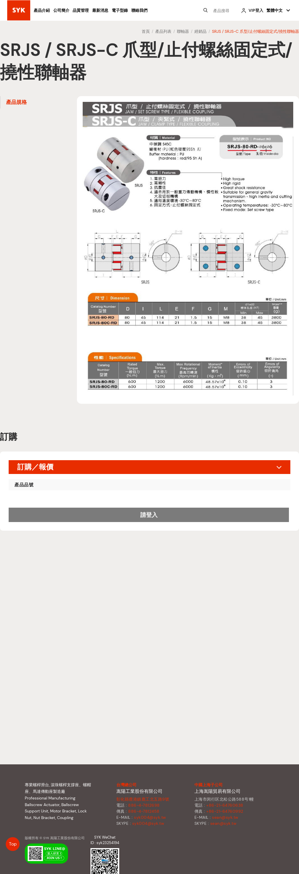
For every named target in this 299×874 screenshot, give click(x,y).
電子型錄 (120, 10)
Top (13, 844)
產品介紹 (42, 10)
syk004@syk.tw (150, 817)
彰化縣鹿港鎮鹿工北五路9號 (142, 799)
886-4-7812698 (144, 805)
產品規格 (16, 102)
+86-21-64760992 (224, 811)
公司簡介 (61, 10)
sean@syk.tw (225, 817)
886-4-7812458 (144, 811)
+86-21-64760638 (224, 805)
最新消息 (100, 10)
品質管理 (81, 10)
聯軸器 (183, 31)
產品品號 (23, 485)
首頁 (146, 31)
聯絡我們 (139, 10)
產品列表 (163, 31)
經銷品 (200, 31)
